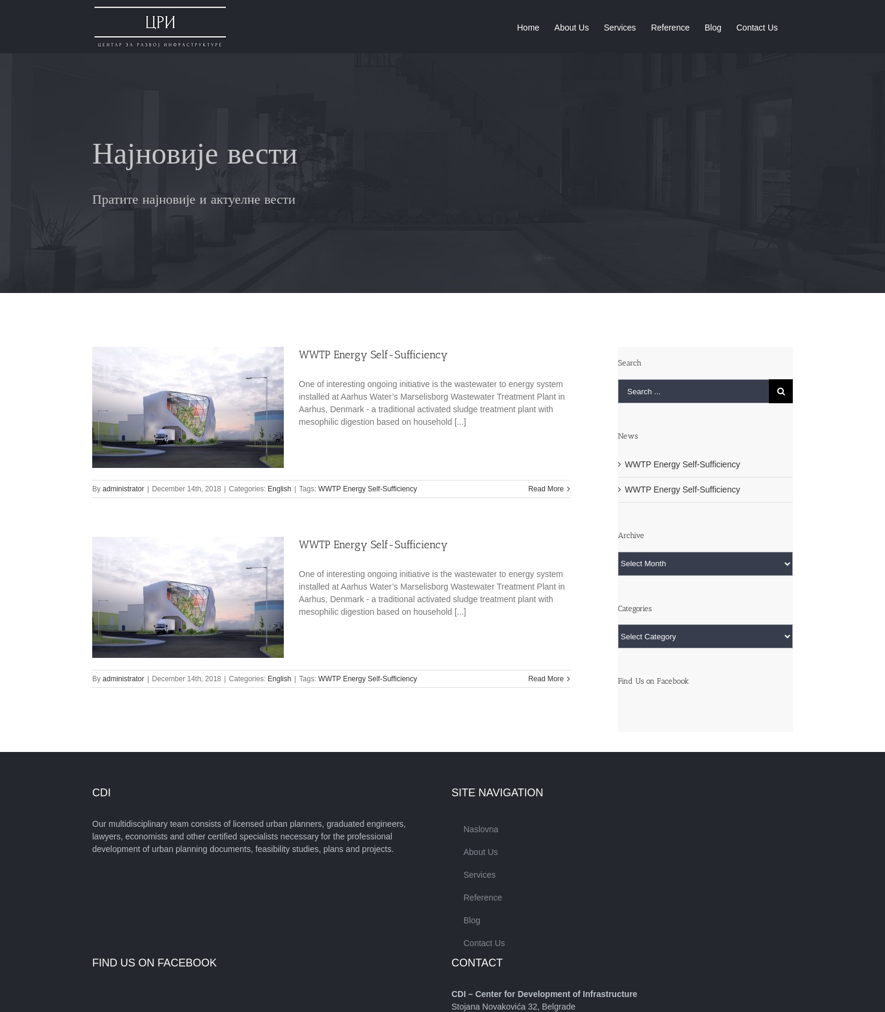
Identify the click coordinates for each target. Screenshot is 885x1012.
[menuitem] (528, 26)
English (279, 489)
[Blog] (442, 173)
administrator (123, 489)
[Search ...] (693, 391)
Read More (545, 489)
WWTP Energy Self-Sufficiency (373, 354)
